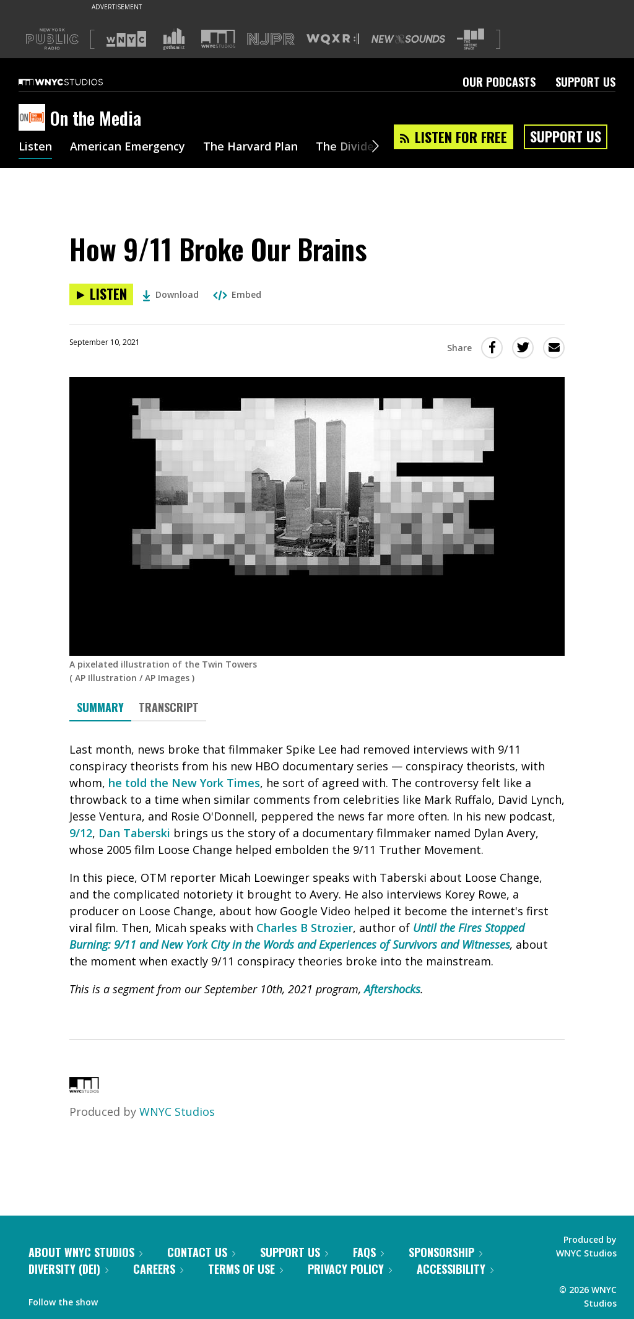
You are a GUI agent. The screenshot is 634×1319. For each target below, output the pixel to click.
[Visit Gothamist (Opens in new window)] (173, 39)
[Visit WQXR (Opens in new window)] (332, 39)
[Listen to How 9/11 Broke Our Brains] (101, 294)
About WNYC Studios (85, 1252)
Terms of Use (245, 1269)
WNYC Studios (177, 1111)
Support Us (585, 82)
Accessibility (455, 1269)
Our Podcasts (499, 82)
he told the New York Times (184, 782)
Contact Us (201, 1252)
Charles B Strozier (304, 927)
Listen (35, 147)
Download (170, 294)
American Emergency (127, 147)
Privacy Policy (350, 1269)
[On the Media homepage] (34, 118)
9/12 (80, 832)
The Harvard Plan (250, 147)
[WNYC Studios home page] (76, 81)
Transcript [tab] (169, 707)
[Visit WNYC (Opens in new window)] (126, 39)
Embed (237, 294)
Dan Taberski (134, 832)
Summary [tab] (100, 707)
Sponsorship (445, 1252)
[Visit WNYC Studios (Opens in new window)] (218, 39)
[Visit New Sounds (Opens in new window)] (408, 39)
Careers (158, 1269)
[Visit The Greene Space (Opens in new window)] (470, 39)
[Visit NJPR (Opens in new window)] (271, 39)
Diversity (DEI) (68, 1269)
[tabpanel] (317, 869)
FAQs (368, 1252)
